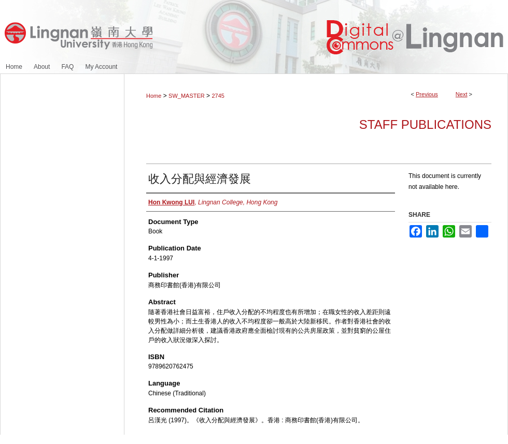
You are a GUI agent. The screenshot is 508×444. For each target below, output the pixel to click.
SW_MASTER (186, 96)
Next (462, 94)
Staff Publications (425, 124)
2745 (217, 96)
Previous (427, 94)
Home (153, 96)
